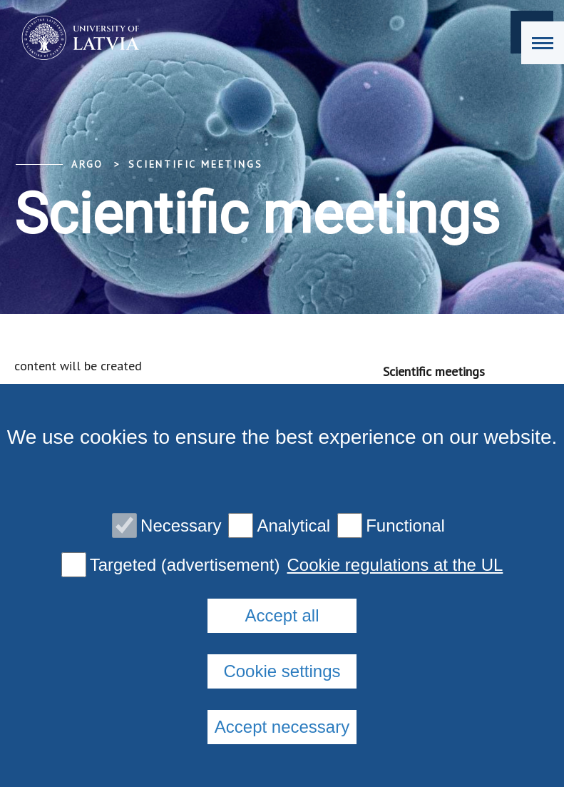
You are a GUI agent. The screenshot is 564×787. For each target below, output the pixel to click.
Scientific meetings (195, 164)
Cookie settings (281, 671)
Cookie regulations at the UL (395, 565)
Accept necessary (282, 726)
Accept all (282, 615)
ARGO (87, 164)
